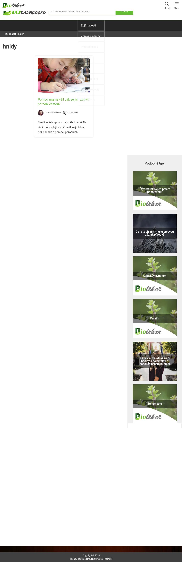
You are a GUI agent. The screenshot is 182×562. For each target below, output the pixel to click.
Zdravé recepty (90, 89)
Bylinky (85, 57)
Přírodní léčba (89, 47)
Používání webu (95, 559)
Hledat (167, 5)
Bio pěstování (89, 78)
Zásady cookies (78, 559)
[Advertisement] (64, 164)
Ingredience (88, 100)
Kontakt (108, 559)
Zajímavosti (88, 25)
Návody (85, 68)
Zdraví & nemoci (91, 36)
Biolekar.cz (10, 34)
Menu (176, 5)
